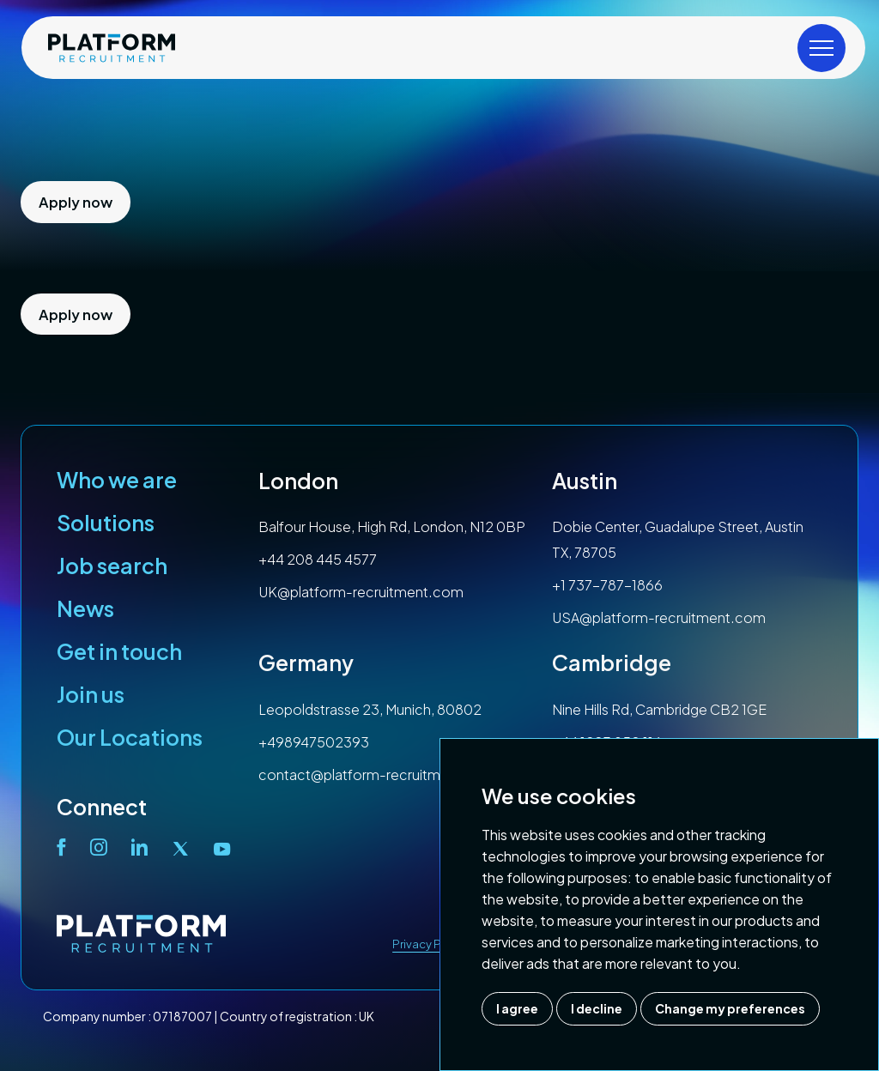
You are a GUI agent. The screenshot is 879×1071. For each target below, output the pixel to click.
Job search (112, 565)
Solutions (106, 522)
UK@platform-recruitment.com (361, 592)
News (85, 608)
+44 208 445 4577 (317, 559)
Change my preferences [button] (730, 1008)
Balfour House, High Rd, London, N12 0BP (391, 526)
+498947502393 (313, 742)
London (298, 480)
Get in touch (119, 651)
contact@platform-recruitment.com (377, 774)
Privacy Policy (429, 944)
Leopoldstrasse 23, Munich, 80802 (370, 709)
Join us (90, 694)
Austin (584, 480)
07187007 (182, 1016)
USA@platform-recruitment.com (659, 617)
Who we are (117, 479)
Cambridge (611, 662)
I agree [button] (517, 1008)
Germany (306, 662)
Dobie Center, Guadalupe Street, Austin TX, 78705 (677, 539)
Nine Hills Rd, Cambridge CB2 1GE (659, 709)
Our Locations (130, 737)
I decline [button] (596, 1008)
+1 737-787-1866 (607, 585)
